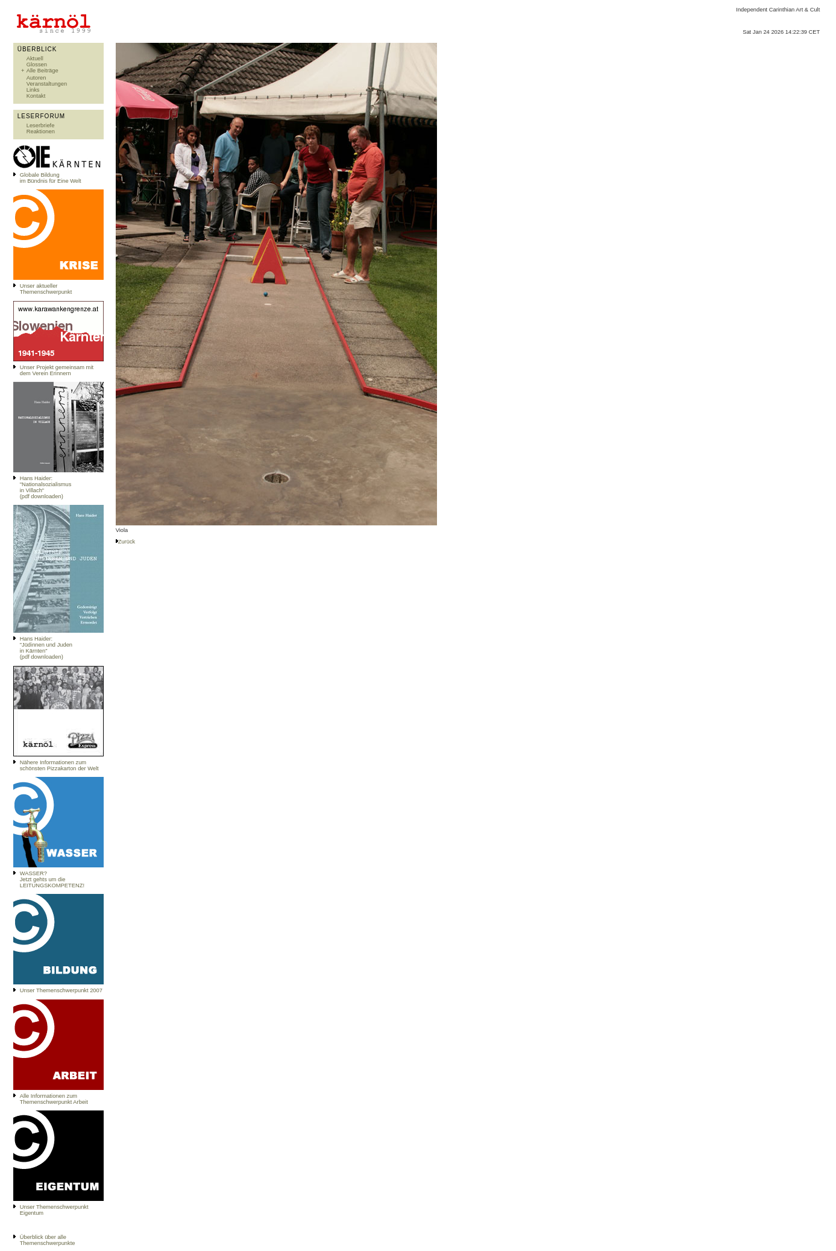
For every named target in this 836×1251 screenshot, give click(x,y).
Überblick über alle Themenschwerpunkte (47, 1240)
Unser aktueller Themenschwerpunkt (46, 289)
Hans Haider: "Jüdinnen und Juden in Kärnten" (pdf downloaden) (46, 648)
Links (33, 90)
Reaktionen (41, 131)
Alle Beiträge (42, 71)
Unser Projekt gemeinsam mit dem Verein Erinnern (56, 370)
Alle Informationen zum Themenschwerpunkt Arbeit (54, 1099)
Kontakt (36, 96)
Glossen (37, 65)
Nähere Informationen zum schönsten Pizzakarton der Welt (59, 765)
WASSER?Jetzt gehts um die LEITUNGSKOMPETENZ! (52, 879)
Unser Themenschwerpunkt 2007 (61, 990)
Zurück (127, 542)
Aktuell (35, 58)
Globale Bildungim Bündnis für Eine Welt (50, 178)
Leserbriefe (41, 125)
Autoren (36, 78)
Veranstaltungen (47, 84)
